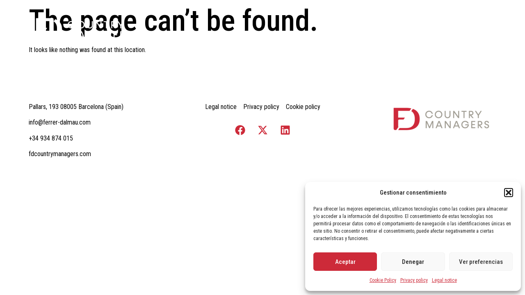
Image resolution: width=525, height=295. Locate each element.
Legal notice (444, 280)
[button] (508, 192)
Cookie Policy (383, 280)
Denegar (413, 262)
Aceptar (345, 262)
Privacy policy (414, 280)
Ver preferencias (481, 262)
